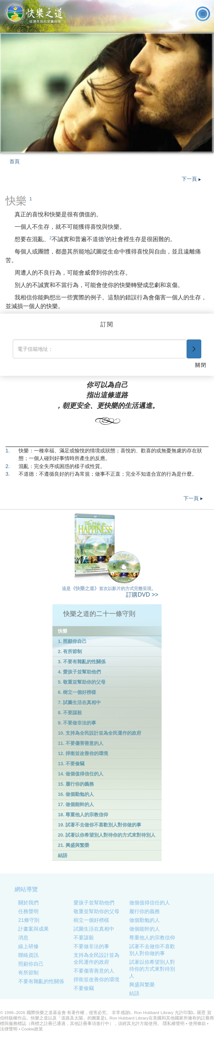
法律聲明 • (10, 1029)
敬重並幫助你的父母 (96, 911)
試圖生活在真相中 (94, 929)
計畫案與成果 (33, 929)
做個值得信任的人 (149, 902)
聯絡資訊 (28, 955)
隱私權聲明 (174, 1023)
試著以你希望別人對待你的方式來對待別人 (152, 969)
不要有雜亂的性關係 (41, 981)
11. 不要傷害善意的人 (80, 743)
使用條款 (197, 1023)
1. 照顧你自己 (72, 641)
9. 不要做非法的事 (77, 723)
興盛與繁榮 (142, 984)
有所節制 (28, 972)
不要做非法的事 (91, 946)
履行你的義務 (144, 911)
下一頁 (191, 178)
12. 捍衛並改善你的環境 (83, 753)
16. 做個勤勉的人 (76, 794)
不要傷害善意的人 (94, 971)
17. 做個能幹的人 (76, 804)
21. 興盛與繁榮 (73, 845)
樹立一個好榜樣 (91, 920)
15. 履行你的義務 (76, 784)
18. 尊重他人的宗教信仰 (83, 814)
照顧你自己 (31, 964)
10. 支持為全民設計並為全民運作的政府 (99, 733)
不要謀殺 (84, 937)
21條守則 (28, 920)
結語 (62, 855)
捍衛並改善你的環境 (96, 979)
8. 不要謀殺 (70, 712)
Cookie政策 (32, 1029)
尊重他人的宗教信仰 (152, 937)
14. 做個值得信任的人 (80, 774)
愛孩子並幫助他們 (94, 902)
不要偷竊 (84, 988)
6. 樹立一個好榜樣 (77, 692)
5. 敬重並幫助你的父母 (82, 682)
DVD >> (142, 595)
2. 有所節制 (70, 651)
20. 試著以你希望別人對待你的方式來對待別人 (106, 835)
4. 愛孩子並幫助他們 (79, 672)
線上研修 (28, 946)
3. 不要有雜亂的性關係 (82, 661)
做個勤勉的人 (144, 920)
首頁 (14, 161)
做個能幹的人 (144, 929)
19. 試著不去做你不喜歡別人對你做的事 (99, 825)
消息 (23, 937)
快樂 (62, 631)
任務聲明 (28, 911)
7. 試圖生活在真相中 (79, 702)
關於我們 (28, 902)
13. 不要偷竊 (71, 763)
